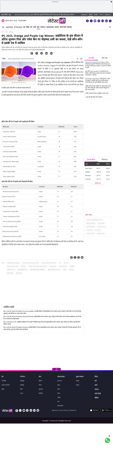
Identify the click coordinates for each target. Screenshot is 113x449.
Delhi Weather (91, 227)
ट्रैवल (58, 385)
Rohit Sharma (101, 227)
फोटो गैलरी (63, 27)
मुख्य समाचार (80, 377)
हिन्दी (90, 14)
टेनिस (40, 385)
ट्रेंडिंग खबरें (105, 58)
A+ (81, 59)
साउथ (21, 393)
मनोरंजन (42, 27)
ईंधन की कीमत (91, 159)
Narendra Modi (91, 223)
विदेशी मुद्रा (104, 159)
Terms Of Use (63, 410)
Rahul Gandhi (90, 234)
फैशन (58, 389)
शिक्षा (3, 389)
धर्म (58, 401)
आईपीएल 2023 (11, 270)
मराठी (95, 14)
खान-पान (59, 381)
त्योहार (59, 397)
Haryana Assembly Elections (94, 220)
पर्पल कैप (71, 270)
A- (77, 58)
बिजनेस (69, 27)
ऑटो (34, 27)
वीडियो (96, 398)
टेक (31, 27)
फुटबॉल (41, 389)
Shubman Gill (63, 266)
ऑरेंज (64, 270)
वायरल (57, 27)
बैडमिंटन (41, 393)
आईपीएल (72, 266)
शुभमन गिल (19, 273)
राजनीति (4, 381)
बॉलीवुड (22, 381)
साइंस (77, 385)
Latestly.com (54, 420)
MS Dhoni (98, 230)
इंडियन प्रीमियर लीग (22, 270)
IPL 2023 (66, 263)
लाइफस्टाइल (50, 27)
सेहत (58, 393)
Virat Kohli (90, 230)
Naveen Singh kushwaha (14, 59)
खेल (38, 27)
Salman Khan (100, 234)
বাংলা (101, 14)
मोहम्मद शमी (10, 273)
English (84, 14)
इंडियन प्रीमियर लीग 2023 (54, 270)
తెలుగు (107, 14)
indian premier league (13, 263)
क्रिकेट (3, 59)
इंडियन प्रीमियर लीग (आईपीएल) (37, 270)
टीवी (21, 389)
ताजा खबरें (23, 20)
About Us (55, 410)
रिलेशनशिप (60, 406)
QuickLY (9, 27)
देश (24, 27)
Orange (23, 266)
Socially (18, 27)
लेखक (77, 381)
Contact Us (72, 410)
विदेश (27, 27)
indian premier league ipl (49, 263)
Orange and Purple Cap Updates (38, 266)
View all (98, 183)
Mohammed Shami (12, 266)
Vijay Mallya (101, 223)
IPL (60, 263)
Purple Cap (53, 266)
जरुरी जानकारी (6, 385)
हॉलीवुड (22, 385)
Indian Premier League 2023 (31, 263)
